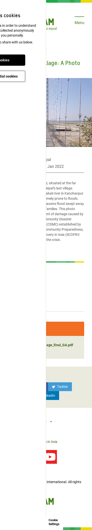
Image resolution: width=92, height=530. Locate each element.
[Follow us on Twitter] (32, 457)
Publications (38, 48)
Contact (14, 442)
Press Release (20, 269)
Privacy (28, 442)
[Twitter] (60, 386)
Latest (20, 48)
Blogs (13, 295)
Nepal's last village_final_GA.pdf (43, 345)
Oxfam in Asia (46, 442)
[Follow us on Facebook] (15, 457)
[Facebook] (34, 386)
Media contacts (21, 277)
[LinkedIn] (46, 395)
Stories (14, 304)
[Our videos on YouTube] (50, 457)
